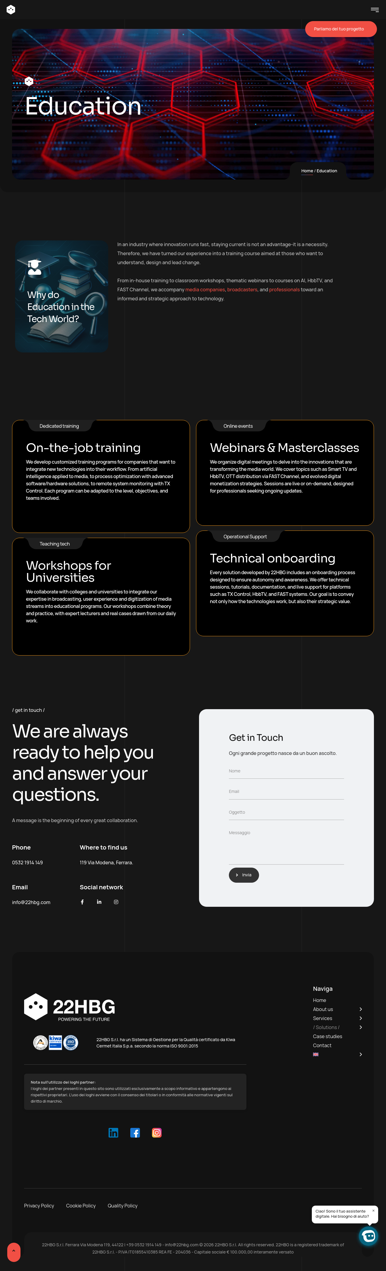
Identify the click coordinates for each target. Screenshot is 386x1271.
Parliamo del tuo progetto (341, 29)
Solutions (326, 1027)
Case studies (327, 1036)
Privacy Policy (39, 1205)
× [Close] (373, 1210)
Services (322, 1018)
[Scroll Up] (14, 1254)
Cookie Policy (81, 1205)
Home (307, 171)
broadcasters (242, 289)
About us (323, 1009)
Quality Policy (123, 1205)
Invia (245, 875)
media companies (205, 289)
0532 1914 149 (27, 862)
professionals (284, 289)
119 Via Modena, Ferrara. (106, 862)
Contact (322, 1045)
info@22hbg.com (31, 902)
